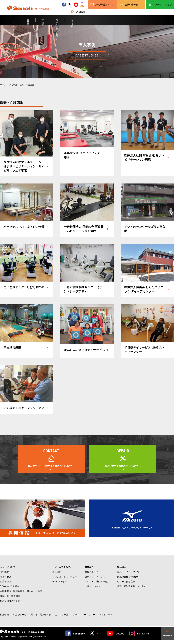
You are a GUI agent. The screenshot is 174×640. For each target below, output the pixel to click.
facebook (64, 4)
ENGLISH (78, 11)
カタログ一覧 (61, 614)
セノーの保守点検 (126, 581)
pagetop (167, 633)
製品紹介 (43, 22)
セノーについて (8, 567)
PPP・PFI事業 (59, 581)
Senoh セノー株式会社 (28, 13)
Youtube (115, 633)
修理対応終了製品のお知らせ (131, 586)
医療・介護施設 (27, 85)
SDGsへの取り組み (9, 586)
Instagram (139, 633)
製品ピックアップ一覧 (128, 572)
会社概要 (4, 572)
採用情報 (72, 22)
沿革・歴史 (5, 577)
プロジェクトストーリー (64, 577)
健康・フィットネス (95, 577)
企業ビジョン (6, 581)
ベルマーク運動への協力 (97, 581)
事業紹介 (28, 22)
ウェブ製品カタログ (104, 4)
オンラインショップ (162, 4)
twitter (70, 4)
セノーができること (13, 22)
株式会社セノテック (10, 601)
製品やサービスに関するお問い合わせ (32, 614)
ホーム (3, 85)
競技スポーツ (91, 572)
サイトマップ (105, 614)
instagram (82, 4)
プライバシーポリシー (84, 614)
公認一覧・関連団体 (10, 596)
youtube (76, 4)
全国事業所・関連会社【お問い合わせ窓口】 (22, 591)
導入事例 (13, 85)
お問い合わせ (131, 4)
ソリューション (92, 586)
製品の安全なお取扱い (57, 22)
